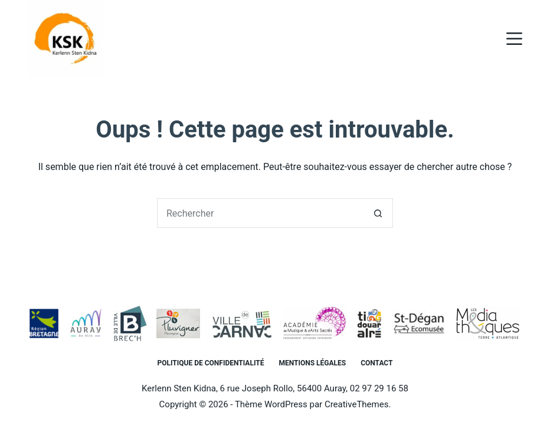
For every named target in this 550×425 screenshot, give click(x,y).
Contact (376, 363)
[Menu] (514, 39)
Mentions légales (312, 363)
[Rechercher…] (260, 213)
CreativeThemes (357, 404)
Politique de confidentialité (211, 363)
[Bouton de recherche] (378, 213)
